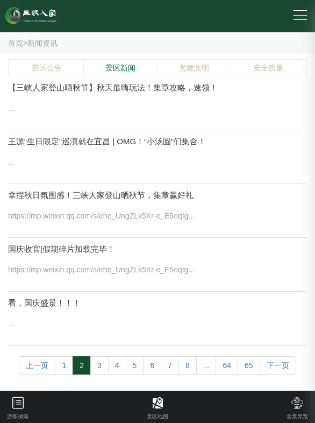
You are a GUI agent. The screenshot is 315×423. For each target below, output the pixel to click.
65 (249, 365)
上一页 (37, 365)
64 (227, 365)
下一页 (278, 365)
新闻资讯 (42, 43)
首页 (15, 43)
